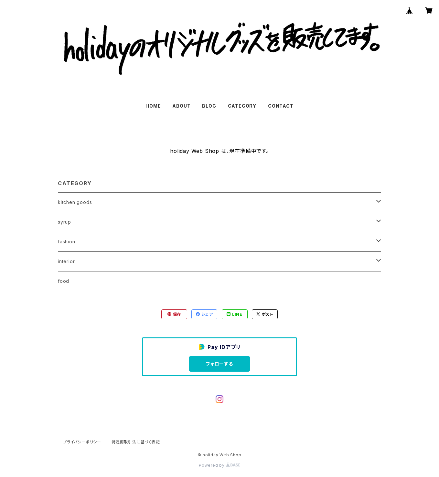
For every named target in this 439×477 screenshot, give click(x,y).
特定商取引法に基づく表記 (136, 442)
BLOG (209, 106)
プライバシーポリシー (82, 442)
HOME (153, 106)
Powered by (219, 465)
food (63, 281)
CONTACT (281, 106)
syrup (64, 222)
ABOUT (181, 106)
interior (66, 261)
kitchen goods (75, 202)
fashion (66, 241)
